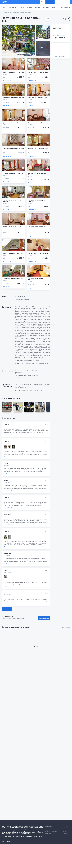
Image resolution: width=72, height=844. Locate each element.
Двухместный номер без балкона (13, 72)
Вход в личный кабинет (49, 827)
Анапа (54, 7)
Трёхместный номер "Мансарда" (13, 278)
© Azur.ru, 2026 (6, 841)
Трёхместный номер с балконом (38, 148)
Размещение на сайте (66, 827)
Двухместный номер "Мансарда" (13, 253)
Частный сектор (27, 12)
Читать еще (6, 609)
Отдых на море (6, 12)
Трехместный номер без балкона (13, 148)
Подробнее (7, 80)
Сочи (22, 7)
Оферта (65, 833)
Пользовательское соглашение (50, 834)
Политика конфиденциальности (51, 830)
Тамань (37, 7)
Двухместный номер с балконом (38, 97)
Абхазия (46, 7)
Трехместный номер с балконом (13, 173)
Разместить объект (66, 830)
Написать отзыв (44, 618)
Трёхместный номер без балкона (38, 123)
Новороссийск (65, 7)
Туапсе (29, 7)
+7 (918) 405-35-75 (59, 37)
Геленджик (13, 7)
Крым (4, 7)
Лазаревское (17, 12)
